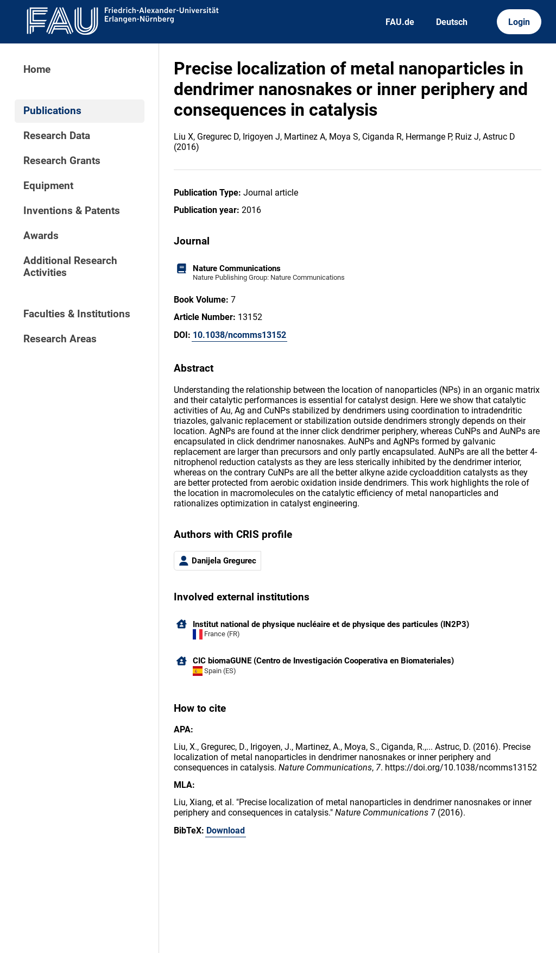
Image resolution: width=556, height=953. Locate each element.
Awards (41, 236)
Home (36, 70)
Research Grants (61, 161)
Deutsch (451, 22)
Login (519, 22)
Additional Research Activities (70, 267)
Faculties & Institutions (76, 314)
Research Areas (60, 339)
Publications (52, 111)
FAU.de (400, 22)
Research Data (56, 136)
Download (225, 830)
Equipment (48, 186)
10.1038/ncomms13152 (239, 335)
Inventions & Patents (71, 211)
